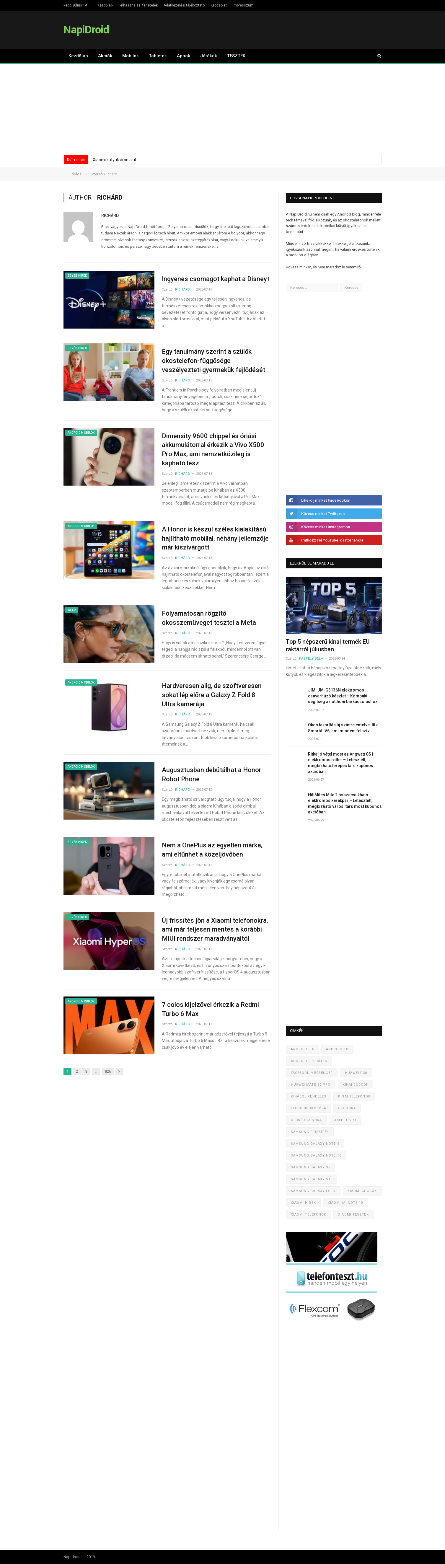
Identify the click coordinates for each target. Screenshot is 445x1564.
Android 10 (337, 1049)
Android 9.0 (302, 1049)
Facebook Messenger (312, 1073)
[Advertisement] (222, 108)
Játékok (208, 55)
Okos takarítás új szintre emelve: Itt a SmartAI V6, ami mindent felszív (343, 728)
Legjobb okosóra (309, 1108)
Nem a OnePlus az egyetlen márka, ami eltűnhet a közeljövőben (212, 849)
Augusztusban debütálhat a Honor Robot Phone (211, 774)
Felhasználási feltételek (138, 5)
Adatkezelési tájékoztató (184, 5)
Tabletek (158, 55)
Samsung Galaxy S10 (312, 1179)
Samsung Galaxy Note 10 (316, 1155)
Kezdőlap (105, 5)
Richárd (110, 215)
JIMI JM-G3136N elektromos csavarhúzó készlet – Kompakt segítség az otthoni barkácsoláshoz (343, 696)
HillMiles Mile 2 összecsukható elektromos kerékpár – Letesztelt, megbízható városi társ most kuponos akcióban (345, 803)
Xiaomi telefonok (309, 1214)
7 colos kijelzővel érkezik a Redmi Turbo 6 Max (210, 1009)
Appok (183, 55)
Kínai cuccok (356, 1085)
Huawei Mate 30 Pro (311, 1085)
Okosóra (347, 1108)
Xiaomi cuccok (362, 1191)
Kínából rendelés (309, 1096)
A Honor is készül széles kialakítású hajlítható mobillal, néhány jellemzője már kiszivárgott (215, 538)
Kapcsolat (219, 5)
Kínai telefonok (354, 1096)
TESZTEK (236, 55)
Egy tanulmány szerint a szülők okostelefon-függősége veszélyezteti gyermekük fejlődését (213, 361)
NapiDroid (86, 29)
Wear (72, 610)
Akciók (105, 55)
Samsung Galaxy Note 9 (315, 1144)
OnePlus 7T (345, 1120)
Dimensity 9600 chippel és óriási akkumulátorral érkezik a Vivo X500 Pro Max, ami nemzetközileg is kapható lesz (213, 449)
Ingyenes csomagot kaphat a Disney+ (216, 279)
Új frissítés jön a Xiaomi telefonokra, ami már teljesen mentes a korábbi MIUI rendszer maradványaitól (215, 929)
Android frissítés (309, 1061)
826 (108, 1071)
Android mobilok (81, 432)
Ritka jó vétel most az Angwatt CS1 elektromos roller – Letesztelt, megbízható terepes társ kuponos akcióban (341, 763)
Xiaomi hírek (303, 1203)
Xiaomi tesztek (353, 1214)
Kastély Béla (311, 658)
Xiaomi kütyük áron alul (114, 159)
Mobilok (130, 55)
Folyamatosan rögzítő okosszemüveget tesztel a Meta (209, 618)
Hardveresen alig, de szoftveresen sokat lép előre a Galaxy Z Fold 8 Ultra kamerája (212, 695)
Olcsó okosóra (306, 1120)
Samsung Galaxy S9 (311, 1167)
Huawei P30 (356, 1073)
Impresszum (243, 5)
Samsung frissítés (310, 1132)
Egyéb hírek (77, 275)
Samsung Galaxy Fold (313, 1191)
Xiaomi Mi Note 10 (345, 1203)
